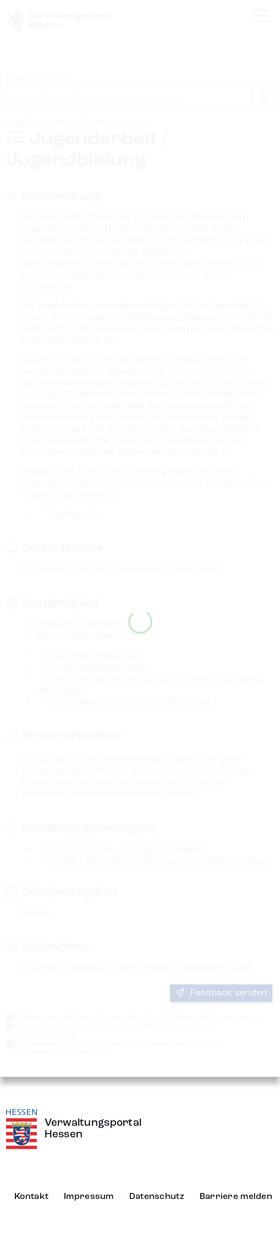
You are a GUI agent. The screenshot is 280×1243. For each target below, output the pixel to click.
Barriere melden (236, 1196)
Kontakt (31, 1196)
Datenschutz (156, 1196)
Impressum (89, 1196)
